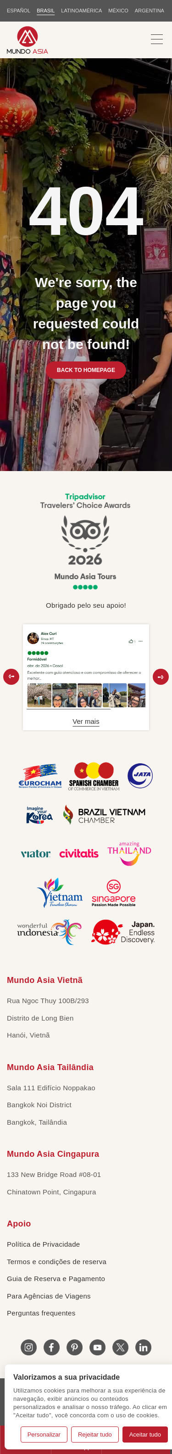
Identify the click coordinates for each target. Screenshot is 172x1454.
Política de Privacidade (43, 1244)
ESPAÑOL (18, 10)
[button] (11, 677)
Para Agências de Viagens (49, 1296)
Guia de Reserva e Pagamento (56, 1278)
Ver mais (85, 721)
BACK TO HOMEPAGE (86, 370)
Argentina (149, 10)
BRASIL (46, 10)
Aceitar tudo (145, 1434)
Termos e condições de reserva (56, 1261)
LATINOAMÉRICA (81, 10)
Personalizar (44, 1434)
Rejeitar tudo (95, 1434)
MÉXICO (118, 10)
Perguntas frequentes (41, 1313)
